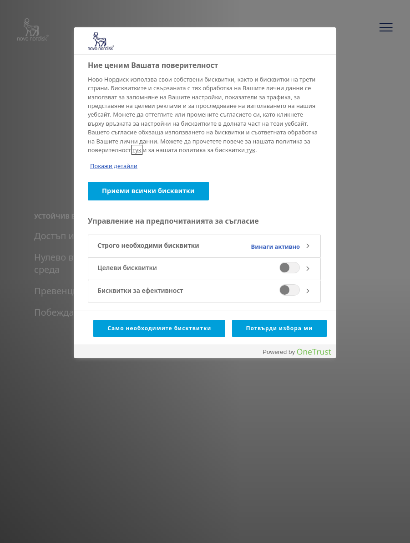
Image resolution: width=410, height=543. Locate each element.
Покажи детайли (113, 166)
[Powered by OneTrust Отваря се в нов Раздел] (296, 352)
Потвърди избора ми (279, 328)
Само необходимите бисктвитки (159, 328)
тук (137, 150)
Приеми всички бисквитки (148, 190)
